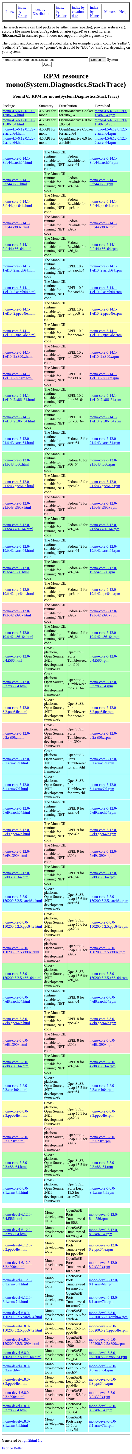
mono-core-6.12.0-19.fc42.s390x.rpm (103, 613)
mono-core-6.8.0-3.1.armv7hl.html (15, 1190)
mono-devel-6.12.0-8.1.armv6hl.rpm (103, 1282)
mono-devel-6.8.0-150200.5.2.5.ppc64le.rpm (108, 1328)
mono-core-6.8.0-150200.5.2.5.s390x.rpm (107, 950)
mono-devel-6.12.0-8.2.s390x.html (17, 1265)
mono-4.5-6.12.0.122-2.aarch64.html (19, 131)
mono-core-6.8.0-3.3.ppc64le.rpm (102, 1113)
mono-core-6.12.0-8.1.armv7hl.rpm (103, 787)
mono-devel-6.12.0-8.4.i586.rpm (103, 1217)
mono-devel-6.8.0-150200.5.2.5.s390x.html (21, 1341)
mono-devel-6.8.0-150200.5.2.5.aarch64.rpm (108, 1315)
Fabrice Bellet (12, 1448)
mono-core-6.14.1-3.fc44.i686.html (16, 182)
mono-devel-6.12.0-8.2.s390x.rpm (103, 1265)
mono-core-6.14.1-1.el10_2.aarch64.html (19, 268)
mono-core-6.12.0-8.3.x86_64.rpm (103, 684)
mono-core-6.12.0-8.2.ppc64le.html (16, 710)
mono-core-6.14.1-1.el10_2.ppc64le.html (19, 311)
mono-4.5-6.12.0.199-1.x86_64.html (19, 113)
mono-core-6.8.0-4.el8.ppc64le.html (16, 1021)
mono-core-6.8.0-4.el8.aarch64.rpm (103, 999)
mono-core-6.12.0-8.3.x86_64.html (16, 684)
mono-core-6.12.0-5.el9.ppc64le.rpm (103, 832)
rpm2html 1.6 (32, 1440)
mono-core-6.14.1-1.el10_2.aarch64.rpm (106, 268)
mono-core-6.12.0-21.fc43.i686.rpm (103, 462)
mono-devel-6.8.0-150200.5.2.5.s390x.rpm (107, 1341)
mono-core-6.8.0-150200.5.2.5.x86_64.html (22, 976)
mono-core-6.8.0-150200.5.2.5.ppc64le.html (22, 924)
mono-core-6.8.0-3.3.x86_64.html (15, 1165)
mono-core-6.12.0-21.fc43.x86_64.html (18, 527)
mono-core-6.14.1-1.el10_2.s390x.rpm (104, 354)
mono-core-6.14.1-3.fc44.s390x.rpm (103, 225)
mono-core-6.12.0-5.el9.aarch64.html (16, 810)
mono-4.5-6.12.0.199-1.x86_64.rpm (111, 113)
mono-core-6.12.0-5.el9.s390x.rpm (103, 853)
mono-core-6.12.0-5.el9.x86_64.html (16, 875)
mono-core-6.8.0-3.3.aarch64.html (15, 1088)
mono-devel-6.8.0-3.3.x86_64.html (16, 1408)
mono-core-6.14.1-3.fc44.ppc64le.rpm (104, 204)
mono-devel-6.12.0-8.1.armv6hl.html (17, 1282)
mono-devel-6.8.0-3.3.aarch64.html (16, 1368)
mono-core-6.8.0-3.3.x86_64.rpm (102, 1165)
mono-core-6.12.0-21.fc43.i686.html (16, 462)
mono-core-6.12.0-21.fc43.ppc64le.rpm (105, 484)
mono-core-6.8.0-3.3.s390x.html (15, 1139)
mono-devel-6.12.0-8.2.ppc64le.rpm (103, 1247)
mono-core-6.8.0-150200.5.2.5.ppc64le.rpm (109, 924)
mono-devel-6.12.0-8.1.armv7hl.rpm (103, 1300)
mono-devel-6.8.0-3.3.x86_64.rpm (102, 1408)
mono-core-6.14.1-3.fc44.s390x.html (16, 225)
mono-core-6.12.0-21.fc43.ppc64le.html (18, 484)
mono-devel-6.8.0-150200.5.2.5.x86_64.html (22, 1355)
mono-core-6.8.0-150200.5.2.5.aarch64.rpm (109, 899)
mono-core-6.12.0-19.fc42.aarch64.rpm (105, 548)
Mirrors (109, 12)
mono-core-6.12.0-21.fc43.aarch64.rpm (105, 441)
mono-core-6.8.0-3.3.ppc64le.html (15, 1113)
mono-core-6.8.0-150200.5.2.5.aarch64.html (22, 899)
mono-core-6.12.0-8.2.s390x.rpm (103, 735)
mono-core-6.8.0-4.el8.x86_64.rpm (102, 1064)
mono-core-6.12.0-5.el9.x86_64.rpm (103, 875)
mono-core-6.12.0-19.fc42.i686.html (16, 570)
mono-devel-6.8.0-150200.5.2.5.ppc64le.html (22, 1328)
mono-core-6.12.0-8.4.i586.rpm (103, 658)
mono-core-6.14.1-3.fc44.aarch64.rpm (104, 160)
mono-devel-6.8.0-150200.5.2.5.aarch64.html (22, 1315)
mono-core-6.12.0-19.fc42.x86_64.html (18, 635)
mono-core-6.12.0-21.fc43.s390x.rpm (103, 505)
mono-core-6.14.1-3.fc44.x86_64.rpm (104, 247)
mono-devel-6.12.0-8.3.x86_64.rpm (103, 1232)
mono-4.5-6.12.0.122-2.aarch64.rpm (111, 131)
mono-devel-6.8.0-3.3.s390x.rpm (102, 1395)
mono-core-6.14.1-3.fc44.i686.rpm (103, 182)
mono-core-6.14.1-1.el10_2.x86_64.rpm (105, 398)
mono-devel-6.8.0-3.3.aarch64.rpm (102, 1368)
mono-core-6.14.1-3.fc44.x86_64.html (17, 247)
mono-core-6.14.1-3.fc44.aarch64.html (17, 160)
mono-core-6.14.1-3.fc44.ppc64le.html (17, 204)
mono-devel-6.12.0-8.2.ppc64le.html (17, 1247)
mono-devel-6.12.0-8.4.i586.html (17, 1217)
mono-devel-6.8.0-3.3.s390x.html (16, 1395)
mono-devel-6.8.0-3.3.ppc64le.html (16, 1381)
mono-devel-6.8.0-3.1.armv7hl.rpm (102, 1423)
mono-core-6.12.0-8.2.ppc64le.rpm (103, 710)
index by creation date (78, 12)
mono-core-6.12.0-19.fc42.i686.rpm (103, 570)
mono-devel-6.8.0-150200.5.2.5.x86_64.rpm (108, 1355)
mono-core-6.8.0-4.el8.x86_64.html (16, 1064)
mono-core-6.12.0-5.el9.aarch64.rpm (103, 810)
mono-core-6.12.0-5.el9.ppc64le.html (16, 832)
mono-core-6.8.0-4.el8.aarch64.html (16, 999)
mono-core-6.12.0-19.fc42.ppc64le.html (18, 592)
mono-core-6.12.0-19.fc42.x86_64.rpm (104, 635)
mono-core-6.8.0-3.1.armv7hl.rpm (102, 1190)
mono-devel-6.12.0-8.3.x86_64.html (17, 1232)
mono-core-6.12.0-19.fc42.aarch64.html (18, 548)
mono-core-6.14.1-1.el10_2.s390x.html (18, 354)
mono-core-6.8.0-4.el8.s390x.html (15, 1042)
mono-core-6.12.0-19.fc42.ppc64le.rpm (105, 592)
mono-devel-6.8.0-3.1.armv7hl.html (16, 1423)
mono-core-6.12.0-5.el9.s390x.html (16, 853)
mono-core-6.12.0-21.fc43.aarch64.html (18, 441)
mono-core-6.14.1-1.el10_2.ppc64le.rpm (106, 311)
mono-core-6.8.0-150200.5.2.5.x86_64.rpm (109, 976)
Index (10, 12)
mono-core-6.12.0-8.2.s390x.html (16, 735)
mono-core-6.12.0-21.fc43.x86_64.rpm (104, 527)
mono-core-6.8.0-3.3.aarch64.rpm (102, 1088)
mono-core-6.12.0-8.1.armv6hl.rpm (103, 761)
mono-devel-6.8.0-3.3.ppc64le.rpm (102, 1381)
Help (122, 12)
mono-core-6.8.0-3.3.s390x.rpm (102, 1139)
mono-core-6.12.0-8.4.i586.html (16, 658)
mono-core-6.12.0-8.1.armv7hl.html (16, 787)
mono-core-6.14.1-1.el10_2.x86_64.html (19, 398)
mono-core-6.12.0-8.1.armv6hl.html (16, 761)
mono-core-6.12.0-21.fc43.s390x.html (17, 505)
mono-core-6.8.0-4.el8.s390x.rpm (102, 1042)
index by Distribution (41, 12)
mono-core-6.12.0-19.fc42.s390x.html (17, 613)
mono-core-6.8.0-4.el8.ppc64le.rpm (103, 1021)
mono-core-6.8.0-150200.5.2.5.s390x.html (21, 950)
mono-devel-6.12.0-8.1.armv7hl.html (17, 1300)
